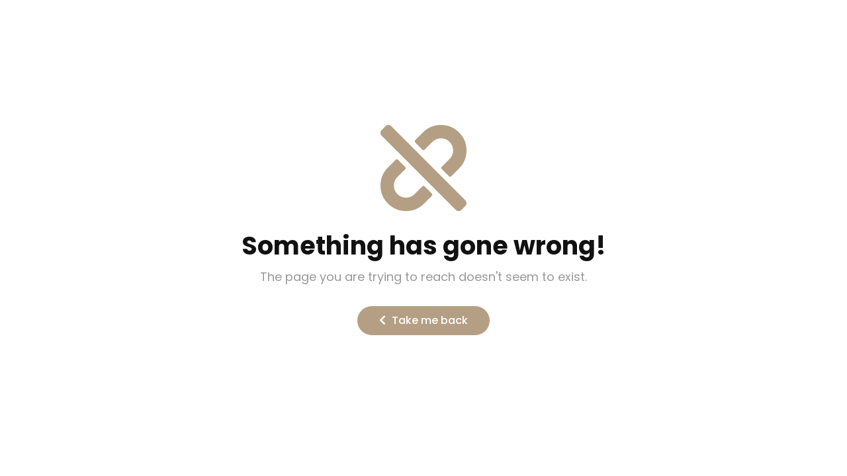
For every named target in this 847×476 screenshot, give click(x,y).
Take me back (423, 320)
